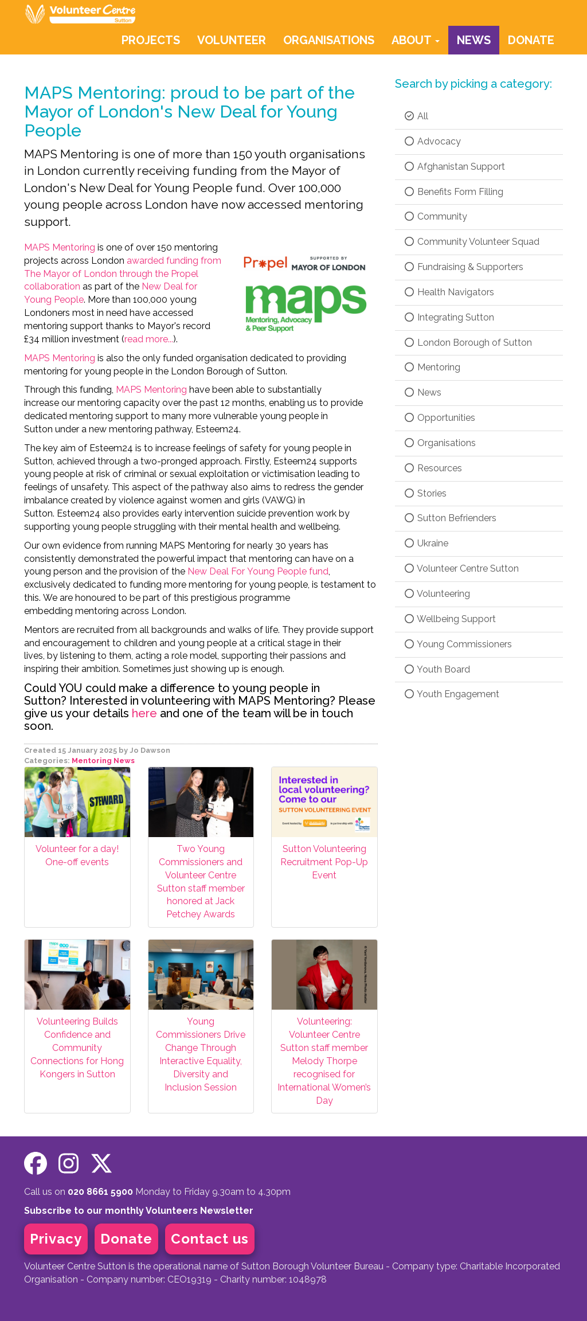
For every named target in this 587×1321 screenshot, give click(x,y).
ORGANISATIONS (328, 40)
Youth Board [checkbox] (437, 669)
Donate (126, 1238)
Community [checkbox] (435, 216)
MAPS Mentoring (59, 247)
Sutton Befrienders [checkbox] (450, 518)
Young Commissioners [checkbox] (458, 644)
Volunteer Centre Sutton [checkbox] (461, 568)
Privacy (56, 1238)
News (124, 760)
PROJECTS (151, 40)
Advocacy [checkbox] (432, 141)
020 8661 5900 (100, 1191)
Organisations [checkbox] (440, 442)
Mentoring (92, 760)
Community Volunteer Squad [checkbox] (471, 241)
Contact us (210, 1238)
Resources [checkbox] (433, 468)
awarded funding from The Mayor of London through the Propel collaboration (122, 273)
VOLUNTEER (231, 40)
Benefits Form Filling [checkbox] (453, 191)
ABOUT (416, 40)
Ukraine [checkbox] (426, 543)
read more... (148, 339)
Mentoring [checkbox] (432, 367)
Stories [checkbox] (425, 493)
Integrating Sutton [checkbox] (449, 317)
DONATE (531, 40)
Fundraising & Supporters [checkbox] (463, 266)
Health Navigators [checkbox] (449, 292)
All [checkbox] (416, 116)
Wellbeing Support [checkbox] (450, 618)
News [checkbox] (422, 392)
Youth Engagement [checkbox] (451, 694)
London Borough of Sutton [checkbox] (468, 342)
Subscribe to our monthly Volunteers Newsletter (138, 1210)
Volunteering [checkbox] (437, 593)
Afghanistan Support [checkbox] (454, 166)
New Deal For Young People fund (257, 571)
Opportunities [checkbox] (439, 417)
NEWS (474, 40)
